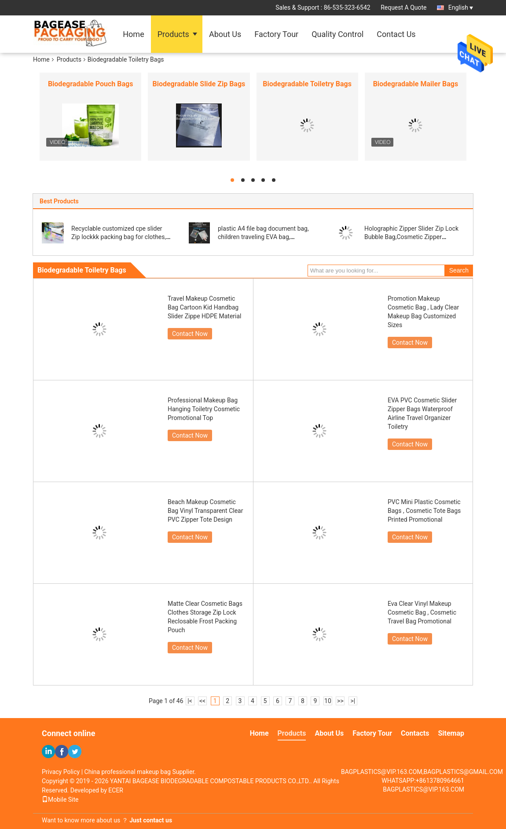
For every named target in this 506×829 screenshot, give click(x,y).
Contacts (415, 733)
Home (133, 34)
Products (173, 34)
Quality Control (337, 34)
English (460, 7)
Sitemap (451, 733)
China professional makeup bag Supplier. (140, 771)
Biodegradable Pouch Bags (90, 84)
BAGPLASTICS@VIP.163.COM (423, 789)
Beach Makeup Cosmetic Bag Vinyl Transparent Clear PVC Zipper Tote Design (205, 510)
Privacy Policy (61, 771)
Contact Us (396, 34)
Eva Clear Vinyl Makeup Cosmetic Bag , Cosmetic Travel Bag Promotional (422, 612)
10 (327, 700)
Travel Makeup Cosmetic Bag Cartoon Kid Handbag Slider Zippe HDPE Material (205, 307)
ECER (115, 790)
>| (353, 700)
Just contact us (150, 820)
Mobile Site (60, 799)
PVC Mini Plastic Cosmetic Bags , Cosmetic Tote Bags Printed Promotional (424, 510)
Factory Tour (276, 34)
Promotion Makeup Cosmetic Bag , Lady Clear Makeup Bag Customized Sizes (423, 311)
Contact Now (190, 333)
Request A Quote (403, 7)
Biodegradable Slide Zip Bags (198, 84)
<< (202, 700)
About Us (225, 34)
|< (189, 700)
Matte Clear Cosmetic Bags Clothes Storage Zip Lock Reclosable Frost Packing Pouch (205, 617)
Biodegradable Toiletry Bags (307, 84)
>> (340, 700)
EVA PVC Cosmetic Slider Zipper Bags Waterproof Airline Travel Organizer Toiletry (422, 413)
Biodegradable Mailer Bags (415, 84)
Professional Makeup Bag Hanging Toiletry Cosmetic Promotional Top (204, 409)
